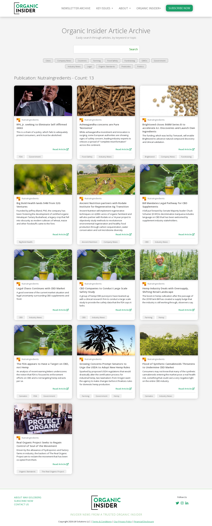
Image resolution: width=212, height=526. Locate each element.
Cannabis (23, 396)
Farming (97, 60)
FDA (21, 156)
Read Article (61, 149)
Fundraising (130, 60)
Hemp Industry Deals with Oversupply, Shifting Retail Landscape (165, 290)
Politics (140, 66)
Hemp (161, 317)
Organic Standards (107, 66)
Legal (89, 66)
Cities (48, 60)
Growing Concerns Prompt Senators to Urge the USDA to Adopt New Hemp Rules (105, 365)
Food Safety (112, 60)
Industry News (74, 66)
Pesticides (126, 66)
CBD (147, 242)
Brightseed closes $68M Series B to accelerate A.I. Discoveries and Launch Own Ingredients (168, 128)
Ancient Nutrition (89, 242)
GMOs (144, 60)
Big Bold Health (25, 242)
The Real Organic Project (53, 471)
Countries (82, 60)
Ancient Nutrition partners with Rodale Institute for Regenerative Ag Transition (104, 204)
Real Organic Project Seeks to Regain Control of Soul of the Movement (39, 444)
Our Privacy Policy (123, 521)
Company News (64, 60)
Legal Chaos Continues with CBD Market (41, 288)
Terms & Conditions (102, 521)
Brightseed (150, 156)
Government (159, 60)
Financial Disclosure (144, 521)
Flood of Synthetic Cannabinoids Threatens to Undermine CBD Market (168, 365)
